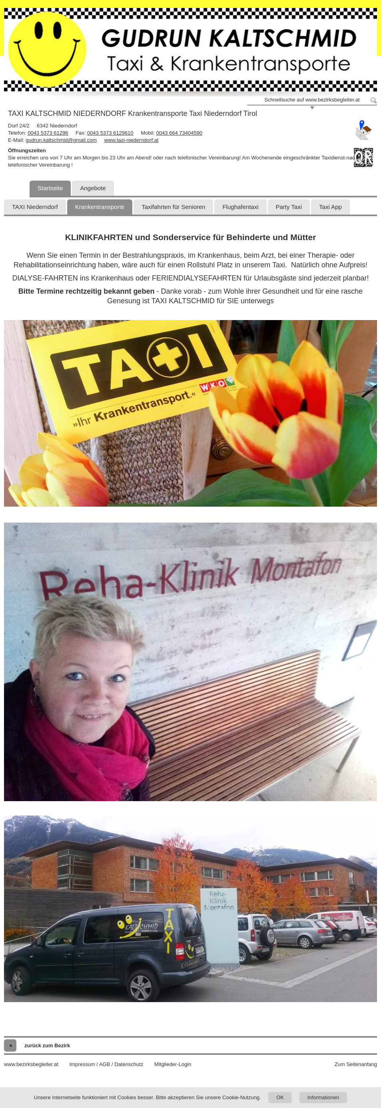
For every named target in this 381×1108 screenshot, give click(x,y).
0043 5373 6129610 (110, 133)
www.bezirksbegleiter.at (31, 1064)
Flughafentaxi (240, 206)
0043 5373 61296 (48, 133)
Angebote (93, 188)
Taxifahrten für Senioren (173, 206)
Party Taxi (289, 206)
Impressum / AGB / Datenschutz (106, 1064)
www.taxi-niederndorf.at (131, 140)
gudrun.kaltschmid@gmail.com (61, 140)
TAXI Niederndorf (35, 206)
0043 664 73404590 (179, 133)
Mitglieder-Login (172, 1064)
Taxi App (330, 206)
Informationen (323, 1097)
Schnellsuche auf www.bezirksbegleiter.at (311, 100)
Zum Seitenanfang (356, 1064)
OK (280, 1097)
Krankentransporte (99, 206)
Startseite (50, 188)
